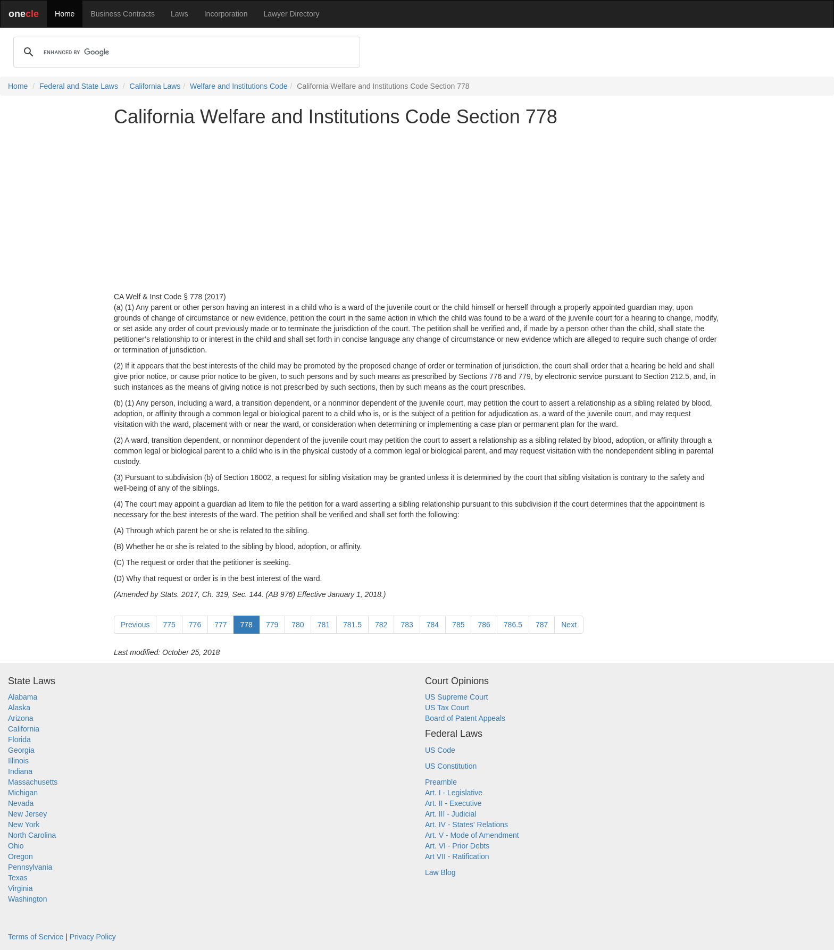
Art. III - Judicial (450, 814)
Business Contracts (122, 14)
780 (297, 624)
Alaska (19, 707)
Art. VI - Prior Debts (457, 846)
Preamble (441, 782)
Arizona (20, 718)
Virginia (20, 888)
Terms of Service (35, 936)
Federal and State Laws (78, 86)
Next (569, 624)
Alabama (22, 697)
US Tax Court (447, 707)
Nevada (21, 803)
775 (169, 624)
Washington (27, 899)
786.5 (513, 624)
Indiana (20, 771)
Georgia (21, 750)
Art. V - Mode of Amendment (472, 835)
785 (458, 624)
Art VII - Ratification (457, 856)
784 (433, 624)
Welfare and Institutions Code (238, 86)
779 (272, 624)
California (23, 729)
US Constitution (451, 766)
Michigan (23, 792)
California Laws (155, 86)
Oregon (20, 856)
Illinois (18, 760)
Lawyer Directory (291, 14)
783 (407, 624)
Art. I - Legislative (453, 792)
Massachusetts (32, 782)
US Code (440, 750)
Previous (135, 624)
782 (381, 624)
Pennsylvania (30, 867)
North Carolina (32, 835)
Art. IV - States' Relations (466, 824)
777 (220, 624)
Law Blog (440, 872)
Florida (19, 739)
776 (195, 624)
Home (64, 14)
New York (23, 824)
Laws (179, 14)
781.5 (352, 624)
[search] (185, 52)
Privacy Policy (93, 936)
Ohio (16, 846)
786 (484, 624)
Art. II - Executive (453, 803)
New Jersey (27, 814)
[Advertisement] (417, 209)
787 (542, 624)
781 (324, 624)
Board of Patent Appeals (465, 718)
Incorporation (226, 14)
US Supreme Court (456, 697)
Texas (18, 877)
